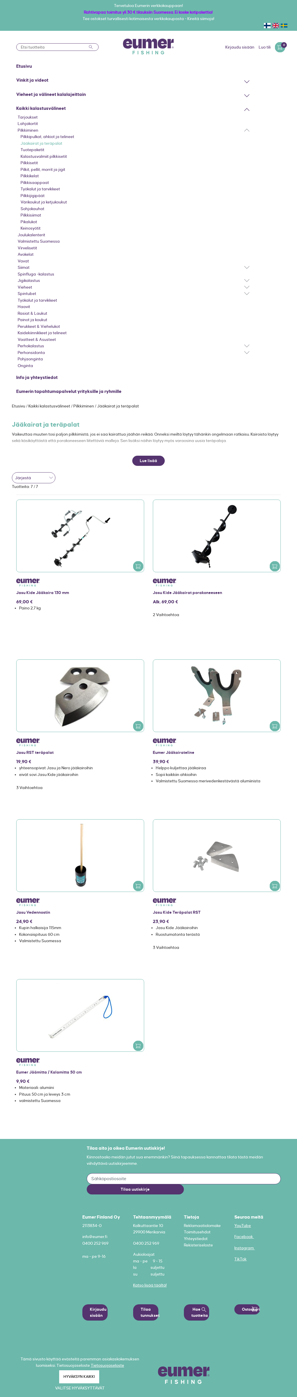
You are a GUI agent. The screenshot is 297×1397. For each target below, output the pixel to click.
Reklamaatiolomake (202, 1225)
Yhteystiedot (196, 1238)
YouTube (242, 1225)
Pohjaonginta (30, 359)
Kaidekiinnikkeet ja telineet (42, 332)
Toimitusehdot (197, 1232)
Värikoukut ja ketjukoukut (44, 202)
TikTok (240, 1259)
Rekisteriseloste (198, 1245)
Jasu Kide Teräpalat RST (177, 912)
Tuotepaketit (32, 149)
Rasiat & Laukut (32, 313)
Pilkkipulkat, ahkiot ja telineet (47, 136)
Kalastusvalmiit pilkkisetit (44, 156)
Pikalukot (29, 221)
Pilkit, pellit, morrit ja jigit (43, 169)
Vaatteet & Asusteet (37, 339)
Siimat (24, 267)
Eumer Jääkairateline (173, 752)
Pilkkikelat (30, 175)
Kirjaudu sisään (239, 47)
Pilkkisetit (29, 162)
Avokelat (26, 254)
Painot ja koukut (32, 319)
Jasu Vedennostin (33, 912)
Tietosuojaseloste (107, 1365)
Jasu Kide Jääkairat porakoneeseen (187, 592)
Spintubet (27, 293)
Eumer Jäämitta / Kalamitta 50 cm (49, 1072)
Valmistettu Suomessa (39, 241)
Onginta (25, 365)
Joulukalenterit (31, 234)
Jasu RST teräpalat (35, 752)
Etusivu (19, 406)
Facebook (244, 1236)
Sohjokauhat (32, 208)
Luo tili (265, 47)
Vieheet (25, 287)
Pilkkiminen (28, 130)
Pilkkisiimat (31, 215)
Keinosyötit (31, 228)
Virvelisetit (27, 248)
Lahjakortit (28, 123)
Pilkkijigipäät (33, 195)
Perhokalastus (31, 346)
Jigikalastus (29, 280)
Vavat (23, 261)
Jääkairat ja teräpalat (41, 143)
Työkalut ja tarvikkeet (40, 189)
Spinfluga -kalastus (36, 274)
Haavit (24, 306)
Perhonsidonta (31, 352)
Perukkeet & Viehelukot (39, 326)
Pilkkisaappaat (35, 182)
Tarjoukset (28, 117)
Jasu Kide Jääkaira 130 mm (42, 592)
